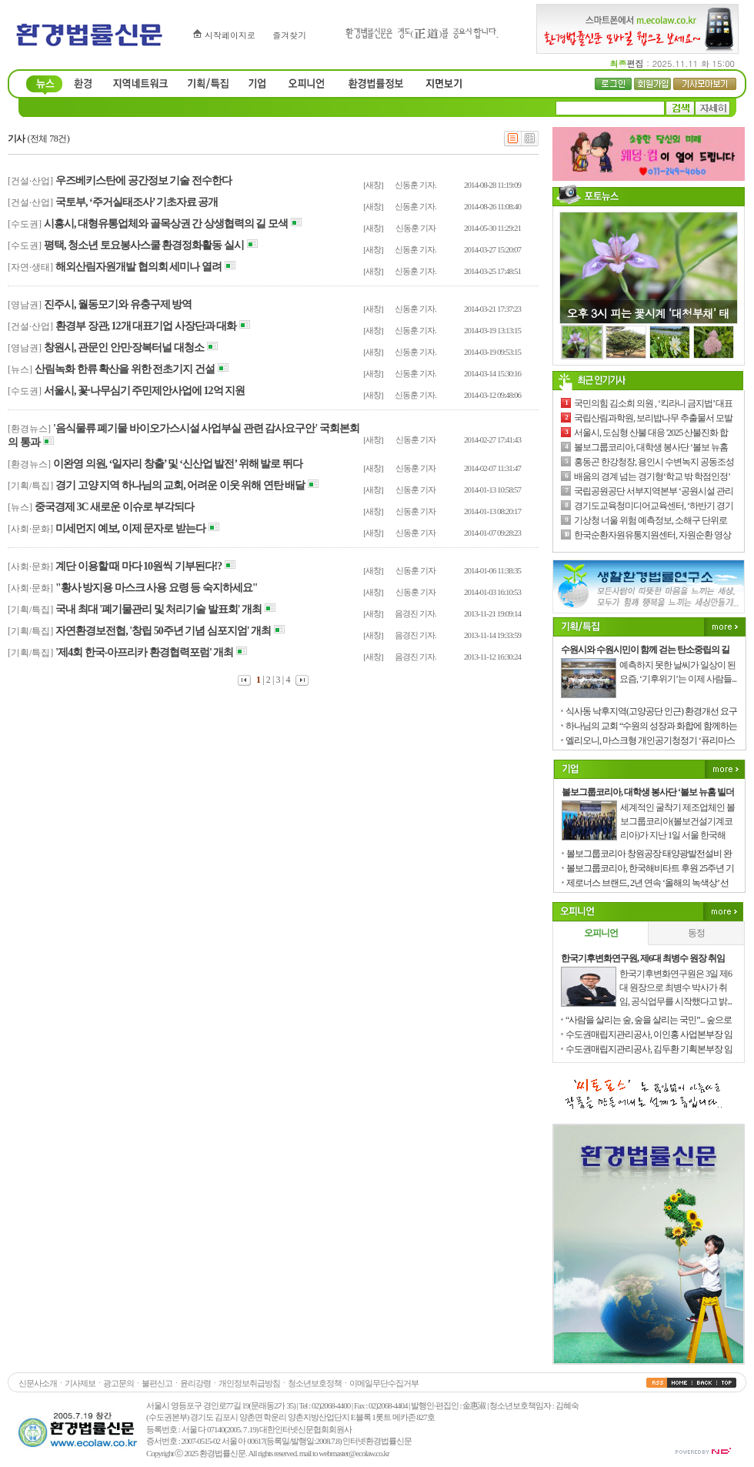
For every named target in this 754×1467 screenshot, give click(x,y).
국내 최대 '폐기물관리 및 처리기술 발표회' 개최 (158, 609)
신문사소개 (37, 1383)
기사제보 (80, 1383)
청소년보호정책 (315, 1383)
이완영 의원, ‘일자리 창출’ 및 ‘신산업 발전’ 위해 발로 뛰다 (177, 464)
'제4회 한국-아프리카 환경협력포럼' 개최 (144, 652)
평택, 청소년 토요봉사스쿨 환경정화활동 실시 (144, 245)
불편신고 (157, 1383)
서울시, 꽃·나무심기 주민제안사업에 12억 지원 (144, 390)
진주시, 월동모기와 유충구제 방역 (118, 304)
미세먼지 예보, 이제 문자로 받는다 (130, 528)
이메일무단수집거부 (384, 1383)
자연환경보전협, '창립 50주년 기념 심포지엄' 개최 (163, 631)
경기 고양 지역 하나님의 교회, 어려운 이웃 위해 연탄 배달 (180, 485)
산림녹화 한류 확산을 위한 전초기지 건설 (125, 369)
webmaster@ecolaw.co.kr (354, 1453)
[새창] (372, 184)
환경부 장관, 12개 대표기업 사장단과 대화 (145, 326)
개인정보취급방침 (249, 1383)
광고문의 (118, 1383)
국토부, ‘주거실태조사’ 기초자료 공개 (136, 202)
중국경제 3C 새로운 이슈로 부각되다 (114, 507)
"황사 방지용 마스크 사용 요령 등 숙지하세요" (156, 587)
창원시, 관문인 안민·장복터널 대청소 (124, 347)
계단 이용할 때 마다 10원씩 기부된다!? (138, 566)
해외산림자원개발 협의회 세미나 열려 (138, 266)
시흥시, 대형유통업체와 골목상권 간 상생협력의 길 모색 (166, 223)
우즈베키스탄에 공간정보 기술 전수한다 (143, 180)
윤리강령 (195, 1383)
